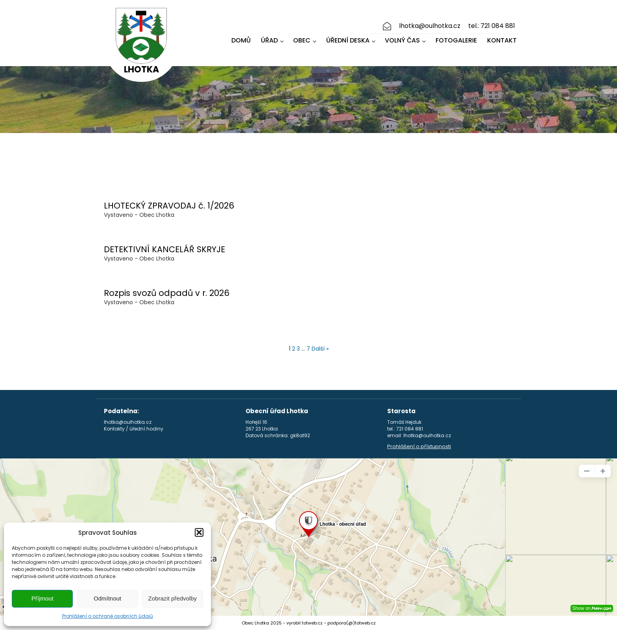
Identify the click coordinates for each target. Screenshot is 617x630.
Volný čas (402, 40)
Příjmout (42, 598)
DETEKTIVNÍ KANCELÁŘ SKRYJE (164, 249)
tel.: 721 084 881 (491, 26)
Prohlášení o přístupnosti (419, 446)
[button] (199, 532)
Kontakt (502, 40)
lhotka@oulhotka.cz (429, 26)
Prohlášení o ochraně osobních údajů (107, 616)
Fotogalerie (456, 40)
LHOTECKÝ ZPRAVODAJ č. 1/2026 (169, 205)
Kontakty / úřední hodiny (133, 429)
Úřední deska (347, 40)
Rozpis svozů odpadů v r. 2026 (166, 293)
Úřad (269, 40)
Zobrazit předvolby (172, 598)
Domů (241, 40)
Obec (301, 40)
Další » (320, 349)
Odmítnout (107, 598)
